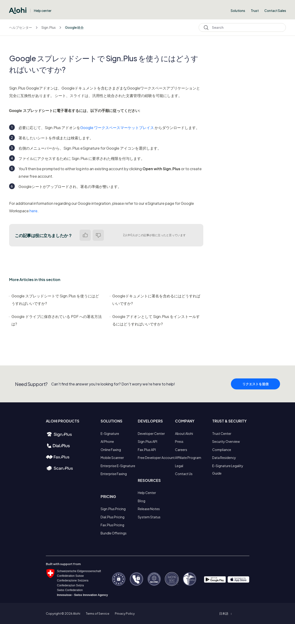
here (33, 210)
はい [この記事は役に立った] (85, 235)
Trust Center (221, 433)
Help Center (147, 493)
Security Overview (226, 441)
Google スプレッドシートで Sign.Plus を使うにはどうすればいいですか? (54, 299)
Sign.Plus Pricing (113, 509)
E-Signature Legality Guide (227, 469)
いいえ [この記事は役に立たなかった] (98, 235)
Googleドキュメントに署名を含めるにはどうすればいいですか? (155, 299)
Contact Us (184, 474)
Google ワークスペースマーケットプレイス (117, 127)
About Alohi (184, 433)
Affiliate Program (188, 457)
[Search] (242, 27)
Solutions (238, 10)
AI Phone (107, 441)
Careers (181, 449)
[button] (225, 613)
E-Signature (110, 433)
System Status (149, 517)
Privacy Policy (125, 613)
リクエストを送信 (255, 386)
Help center (42, 10)
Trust (255, 10)
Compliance (221, 449)
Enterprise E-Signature (118, 466)
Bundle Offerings (114, 533)
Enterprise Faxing (114, 474)
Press (179, 441)
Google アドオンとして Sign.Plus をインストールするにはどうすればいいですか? (155, 320)
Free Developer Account (156, 457)
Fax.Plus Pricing (112, 525)
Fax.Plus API (147, 449)
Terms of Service (97, 613)
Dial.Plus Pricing (112, 517)
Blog (141, 501)
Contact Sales (275, 10)
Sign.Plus (48, 27)
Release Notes (149, 509)
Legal (179, 466)
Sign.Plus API (147, 441)
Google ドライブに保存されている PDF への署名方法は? (55, 320)
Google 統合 (74, 27)
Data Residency (224, 457)
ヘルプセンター (20, 27)
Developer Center (151, 433)
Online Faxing (111, 449)
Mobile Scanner (112, 457)
